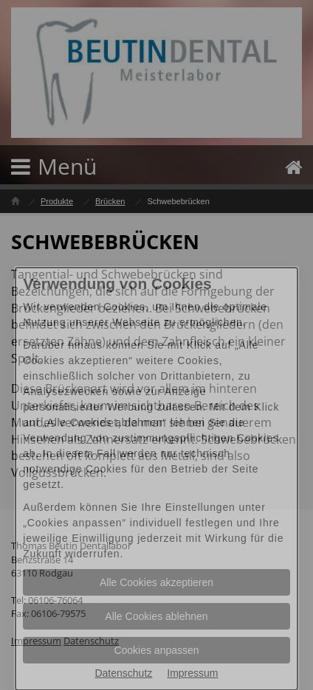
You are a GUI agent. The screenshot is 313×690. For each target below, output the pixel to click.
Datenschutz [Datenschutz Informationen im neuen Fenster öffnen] (123, 673)
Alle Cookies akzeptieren (156, 582)
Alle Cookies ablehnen (156, 616)
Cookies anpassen (156, 650)
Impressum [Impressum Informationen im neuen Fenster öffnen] (192, 673)
